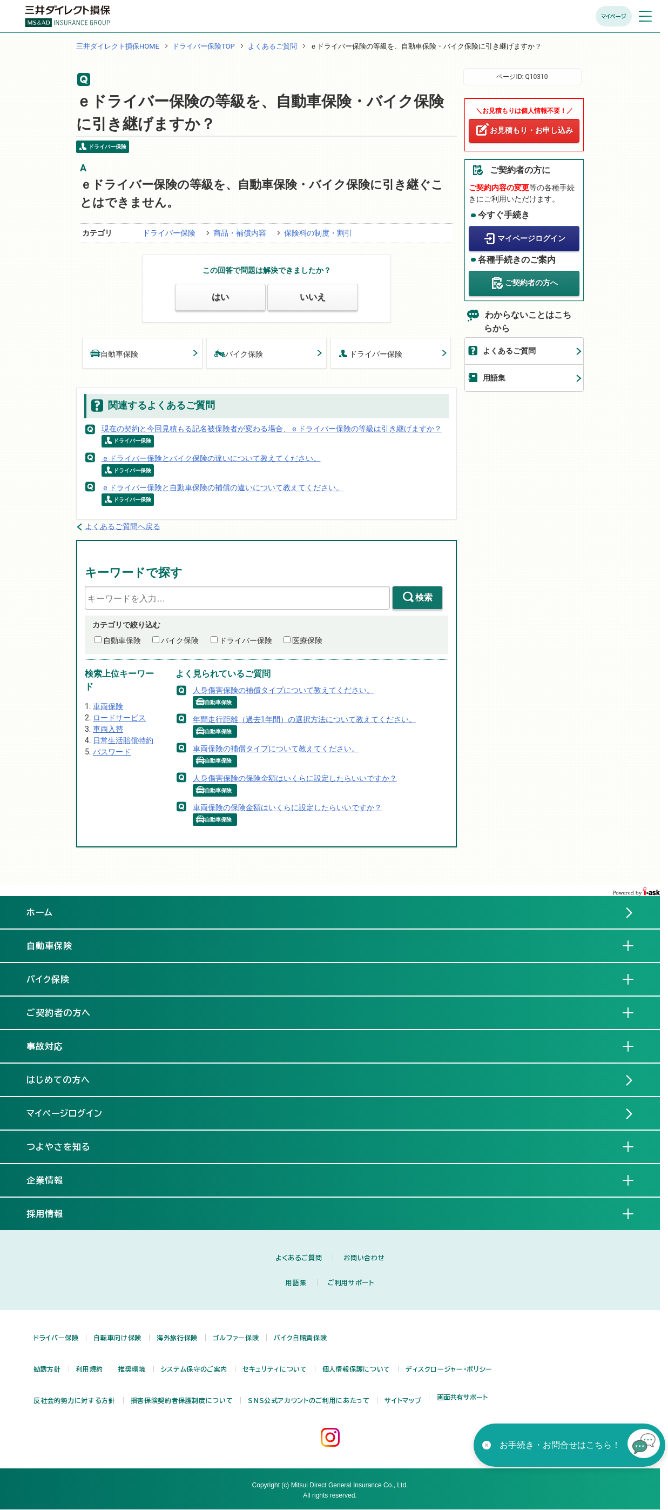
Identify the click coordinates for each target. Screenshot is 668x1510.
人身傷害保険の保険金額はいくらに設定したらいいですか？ (295, 777)
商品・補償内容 (239, 233)
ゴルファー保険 (236, 1337)
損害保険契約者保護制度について (182, 1400)
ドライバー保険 (169, 233)
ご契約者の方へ (531, 282)
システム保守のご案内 (194, 1369)
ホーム (39, 912)
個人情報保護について (356, 1369)
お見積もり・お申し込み (531, 130)
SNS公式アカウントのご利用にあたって (308, 1400)
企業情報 (53, 1180)
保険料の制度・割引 (318, 233)
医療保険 (307, 640)
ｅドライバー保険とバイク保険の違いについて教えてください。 (211, 457)
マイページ (613, 16)
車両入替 (108, 729)
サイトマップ (402, 1400)
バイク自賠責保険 (300, 1337)
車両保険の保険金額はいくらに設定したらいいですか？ (287, 807)
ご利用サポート (351, 1282)
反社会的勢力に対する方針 (74, 1400)
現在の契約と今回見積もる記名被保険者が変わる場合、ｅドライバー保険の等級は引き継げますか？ (272, 428)
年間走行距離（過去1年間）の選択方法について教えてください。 (304, 719)
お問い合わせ (363, 1257)
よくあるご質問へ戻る (122, 526)
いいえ (313, 297)
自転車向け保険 (117, 1337)
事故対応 (53, 1046)
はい (220, 297)
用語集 (494, 377)
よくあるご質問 (272, 46)
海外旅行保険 (177, 1337)
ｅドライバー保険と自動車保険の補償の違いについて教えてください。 (222, 487)
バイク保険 (238, 353)
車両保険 (108, 706)
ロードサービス (119, 717)
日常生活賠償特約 (123, 740)
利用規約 (90, 1369)
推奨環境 (132, 1369)
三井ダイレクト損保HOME (117, 46)
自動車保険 (114, 353)
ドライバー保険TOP (203, 46)
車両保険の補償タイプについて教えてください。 (276, 748)
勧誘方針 (47, 1369)
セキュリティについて (274, 1369)
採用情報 (53, 1213)
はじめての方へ (58, 1079)
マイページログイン (531, 238)
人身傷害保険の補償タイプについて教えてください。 (283, 689)
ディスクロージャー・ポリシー (449, 1369)
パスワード (112, 751)
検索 (424, 597)
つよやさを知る (67, 1146)
